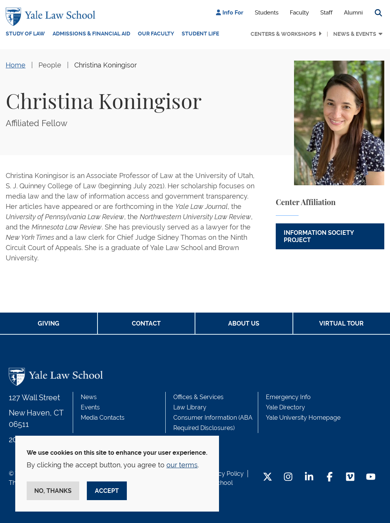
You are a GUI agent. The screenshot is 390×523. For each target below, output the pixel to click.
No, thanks (53, 490)
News (89, 397)
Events (90, 407)
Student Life (200, 33)
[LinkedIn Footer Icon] (309, 477)
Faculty (299, 12)
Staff (326, 12)
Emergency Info (288, 397)
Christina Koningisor (105, 65)
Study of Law (25, 33)
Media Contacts (103, 417)
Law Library (189, 407)
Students (266, 12)
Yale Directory (285, 407)
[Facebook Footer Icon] (329, 477)
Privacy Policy (224, 473)
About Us (243, 323)
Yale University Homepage (303, 417)
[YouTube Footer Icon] (371, 477)
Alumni (353, 12)
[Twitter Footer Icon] (267, 477)
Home (16, 65)
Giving (48, 323)
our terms (182, 465)
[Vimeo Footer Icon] (350, 477)
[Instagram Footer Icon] (288, 477)
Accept (107, 490)
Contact (146, 323)
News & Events (354, 34)
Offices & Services (198, 397)
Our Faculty (156, 33)
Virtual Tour (341, 323)
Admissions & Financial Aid (91, 33)
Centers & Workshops (283, 34)
